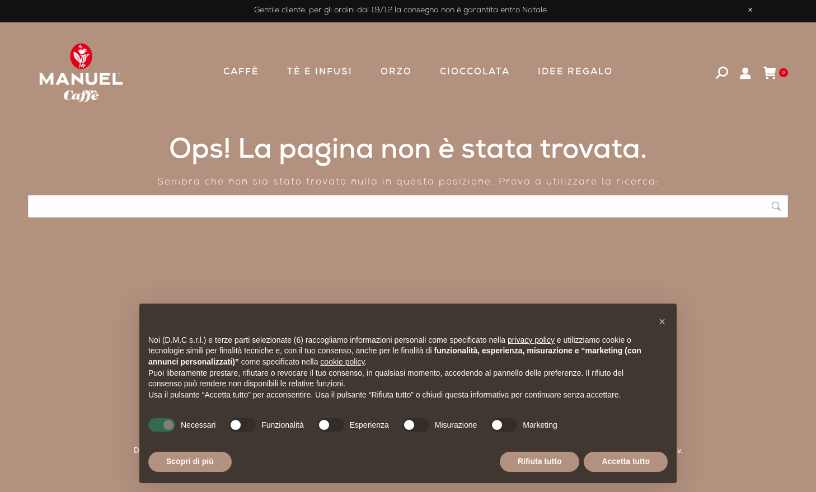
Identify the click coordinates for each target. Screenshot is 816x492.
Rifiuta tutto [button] (540, 461)
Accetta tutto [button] (626, 461)
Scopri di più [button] (190, 461)
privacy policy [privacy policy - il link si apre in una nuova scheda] (531, 339)
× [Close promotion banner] (750, 11)
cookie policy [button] (342, 361)
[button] (662, 321)
